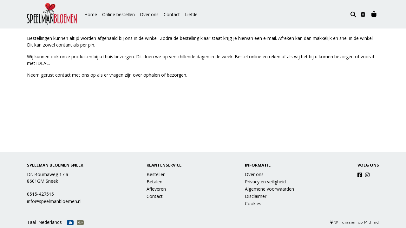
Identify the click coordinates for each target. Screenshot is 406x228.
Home (90, 14)
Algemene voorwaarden (269, 189)
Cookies (253, 203)
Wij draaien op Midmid (354, 222)
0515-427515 (40, 194)
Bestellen (156, 174)
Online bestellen (118, 14)
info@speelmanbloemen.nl (54, 201)
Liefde (191, 14)
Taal (31, 222)
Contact (172, 14)
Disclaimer (255, 196)
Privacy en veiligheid (265, 182)
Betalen (154, 182)
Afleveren (156, 189)
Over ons (149, 14)
